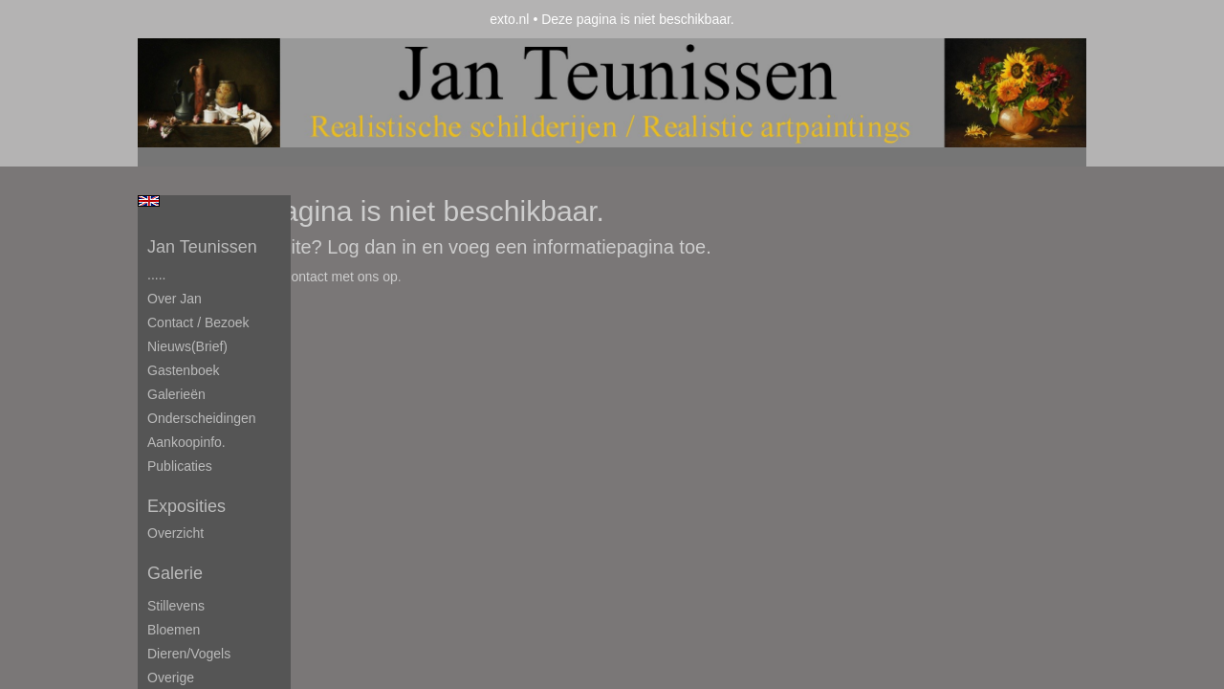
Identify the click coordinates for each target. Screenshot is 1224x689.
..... (156, 274)
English (149, 201)
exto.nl (509, 19)
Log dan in (371, 246)
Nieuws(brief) (187, 346)
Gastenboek (183, 370)
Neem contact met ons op (321, 276)
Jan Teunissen (202, 246)
